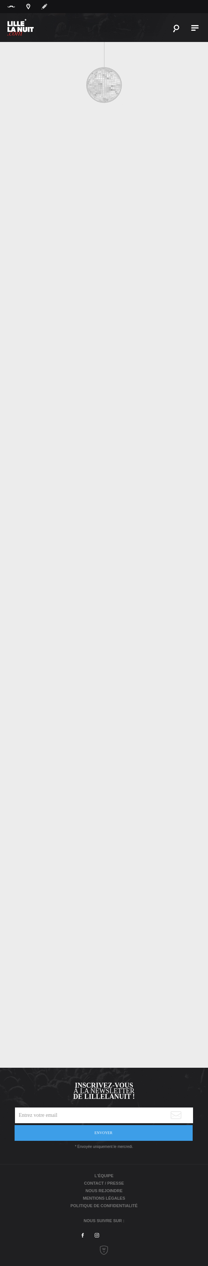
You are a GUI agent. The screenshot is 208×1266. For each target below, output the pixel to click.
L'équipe (104, 1175)
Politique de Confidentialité (104, 1205)
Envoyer (104, 1133)
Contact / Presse (104, 1183)
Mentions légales (104, 1198)
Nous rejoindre (103, 1190)
